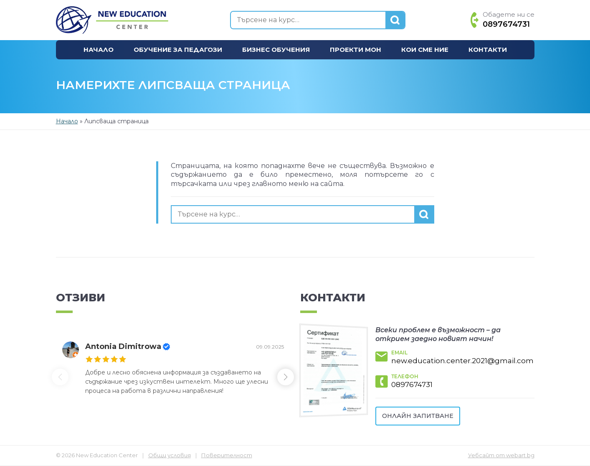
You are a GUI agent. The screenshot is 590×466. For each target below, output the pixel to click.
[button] (288, 377)
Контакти (487, 49)
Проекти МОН (355, 49)
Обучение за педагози (178, 49)
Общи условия (169, 455)
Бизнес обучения (276, 49)
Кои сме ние (424, 49)
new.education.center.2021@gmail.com (462, 361)
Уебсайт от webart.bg (501, 455)
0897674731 (412, 384)
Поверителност (226, 455)
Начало (99, 49)
